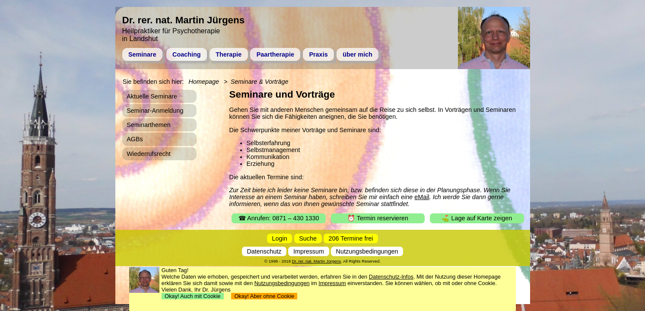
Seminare (142, 54)
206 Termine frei (351, 238)
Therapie (228, 54)
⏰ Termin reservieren (377, 218)
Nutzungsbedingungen (367, 251)
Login (279, 238)
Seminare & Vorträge (260, 81)
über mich (357, 54)
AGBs (135, 139)
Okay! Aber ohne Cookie (264, 296)
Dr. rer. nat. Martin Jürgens (316, 261)
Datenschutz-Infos (391, 276)
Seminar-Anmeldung (155, 110)
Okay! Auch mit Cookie (193, 296)
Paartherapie (275, 54)
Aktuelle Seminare (152, 96)
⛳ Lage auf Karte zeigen (477, 218)
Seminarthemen (149, 124)
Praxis (318, 54)
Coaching (186, 54)
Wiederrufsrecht (149, 153)
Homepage (204, 81)
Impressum (308, 251)
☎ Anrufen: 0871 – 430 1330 (278, 218)
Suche (308, 238)
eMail (421, 197)
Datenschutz (264, 251)
